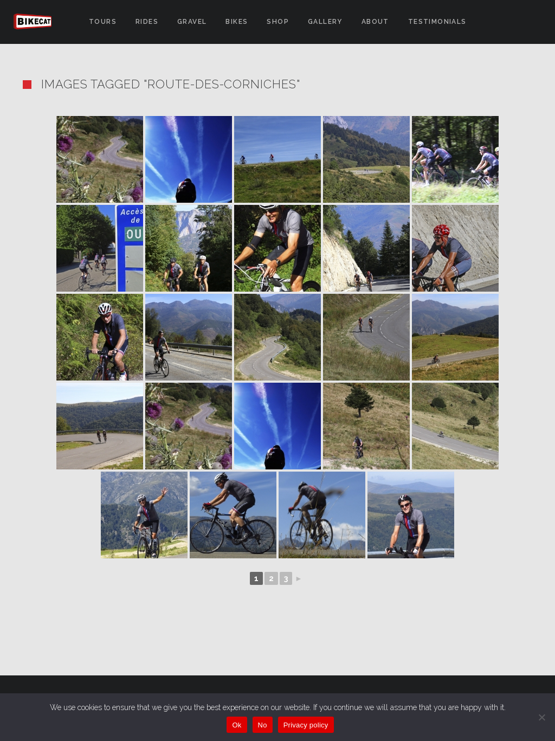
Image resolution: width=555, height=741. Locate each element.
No (262, 725)
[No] (541, 717)
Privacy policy (305, 725)
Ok (236, 725)
